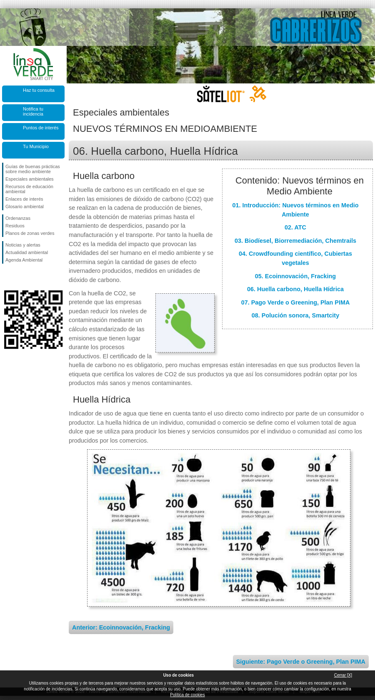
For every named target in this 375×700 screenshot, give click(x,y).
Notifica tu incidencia (33, 111)
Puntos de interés (41, 127)
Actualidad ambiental (26, 252)
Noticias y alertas (22, 244)
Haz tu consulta (39, 90)
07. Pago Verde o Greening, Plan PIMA (295, 302)
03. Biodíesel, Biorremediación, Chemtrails (295, 240)
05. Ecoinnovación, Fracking (295, 276)
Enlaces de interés (24, 198)
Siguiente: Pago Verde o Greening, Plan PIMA (300, 661)
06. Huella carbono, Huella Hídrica (295, 289)
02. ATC (295, 227)
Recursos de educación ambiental (29, 189)
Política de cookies (187, 694)
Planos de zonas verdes (29, 233)
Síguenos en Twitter (21, 277)
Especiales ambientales (29, 178)
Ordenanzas (17, 218)
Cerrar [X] (343, 675)
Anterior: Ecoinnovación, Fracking (121, 627)
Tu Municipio (36, 146)
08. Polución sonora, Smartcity (295, 315)
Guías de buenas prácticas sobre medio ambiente (32, 169)
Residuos (15, 225)
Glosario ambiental (24, 206)
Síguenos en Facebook (7, 277)
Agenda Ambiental (23, 259)
